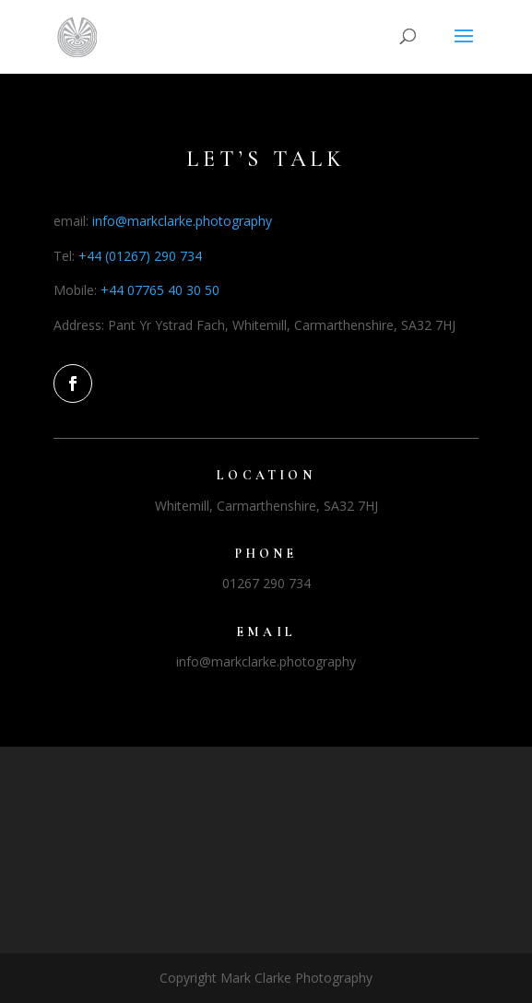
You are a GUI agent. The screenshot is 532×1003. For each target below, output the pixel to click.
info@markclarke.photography (182, 221)
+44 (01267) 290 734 (140, 256)
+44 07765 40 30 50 (159, 290)
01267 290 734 (266, 583)
